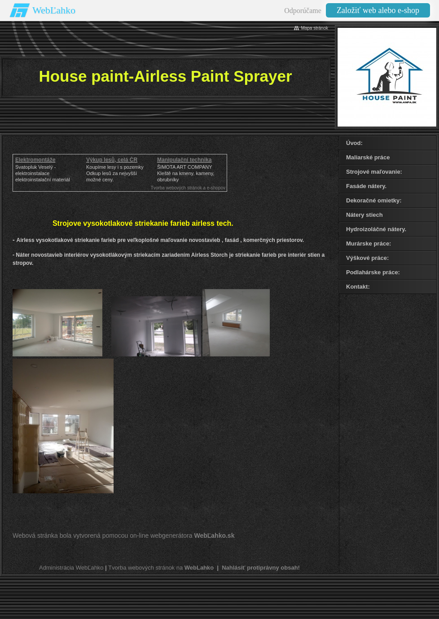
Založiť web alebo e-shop (378, 10)
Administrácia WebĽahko (71, 567)
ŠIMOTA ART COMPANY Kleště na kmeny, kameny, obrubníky (185, 173)
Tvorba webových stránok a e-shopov (188, 187)
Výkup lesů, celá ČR (111, 160)
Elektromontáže (35, 160)
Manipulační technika (184, 160)
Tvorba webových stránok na (161, 567)
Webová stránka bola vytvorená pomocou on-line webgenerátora (123, 535)
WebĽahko (53, 10)
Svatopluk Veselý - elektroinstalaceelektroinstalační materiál (42, 173)
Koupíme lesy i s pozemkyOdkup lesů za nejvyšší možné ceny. (115, 173)
